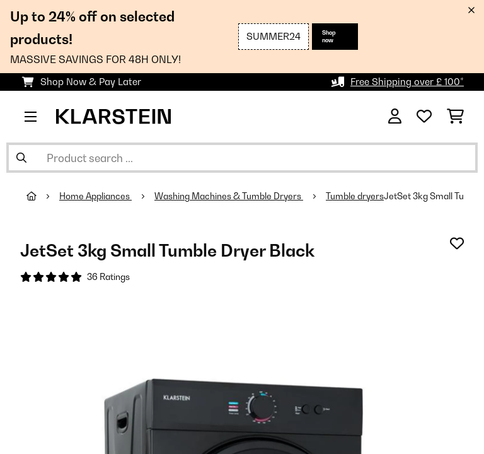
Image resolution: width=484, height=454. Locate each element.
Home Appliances (95, 196)
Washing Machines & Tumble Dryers (228, 196)
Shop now (329, 36)
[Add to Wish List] (457, 243)
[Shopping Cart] (455, 116)
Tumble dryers (355, 196)
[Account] (394, 116)
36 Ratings (108, 277)
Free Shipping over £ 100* (407, 81)
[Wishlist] (424, 116)
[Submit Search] (21, 157)
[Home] (42, 196)
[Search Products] (242, 158)
